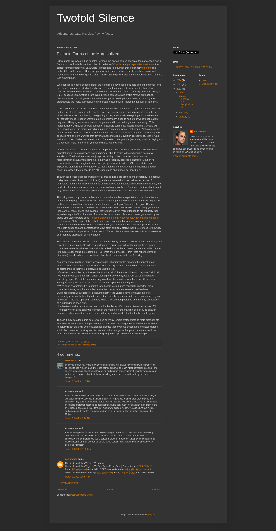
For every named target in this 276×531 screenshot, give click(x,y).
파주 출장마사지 (79, 469)
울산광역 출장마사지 (136, 469)
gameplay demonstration (140, 64)
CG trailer (116, 64)
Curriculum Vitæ (210, 84)
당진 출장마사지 (105, 472)
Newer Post (63, 489)
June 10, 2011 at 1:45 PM (77, 381)
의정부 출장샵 (128, 472)
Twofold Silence (95, 18)
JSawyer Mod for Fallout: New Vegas (194, 66)
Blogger (151, 514)
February (183, 112)
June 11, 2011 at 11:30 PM (78, 449)
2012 (179, 84)
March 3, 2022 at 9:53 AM (77, 476)
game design (71, 345)
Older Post (156, 489)
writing (93, 345)
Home (110, 489)
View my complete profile (185, 156)
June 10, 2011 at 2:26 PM (77, 418)
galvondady (71, 459)
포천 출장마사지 (144, 466)
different (147, 67)
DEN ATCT (70, 360)
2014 (179, 80)
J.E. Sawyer (200, 131)
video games (83, 345)
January (183, 116)
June (181, 92)
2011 (179, 89)
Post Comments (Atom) (81, 495)
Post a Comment (69, 483)
